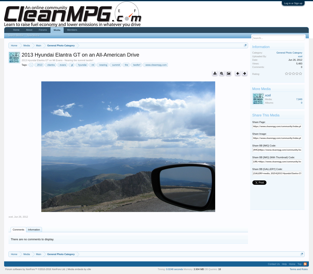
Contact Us (274, 264)
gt (71, 65)
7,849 (299, 99)
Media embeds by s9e (79, 269)
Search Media (15, 35)
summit (115, 65)
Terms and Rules (299, 269)
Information (34, 229)
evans (62, 65)
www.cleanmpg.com (155, 65)
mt (92, 65)
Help (284, 264)
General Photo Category (289, 52)
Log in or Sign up (293, 3)
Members (72, 30)
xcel (10, 216)
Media (57, 30)
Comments (18, 229)
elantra (50, 65)
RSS (305, 264)
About (29, 30)
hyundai (82, 65)
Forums (43, 30)
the (126, 65)
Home (16, 30)
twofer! (136, 65)
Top (299, 264)
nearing (102, 65)
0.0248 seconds (174, 269)
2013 (39, 65)
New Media (33, 35)
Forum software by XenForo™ (35, 269)
